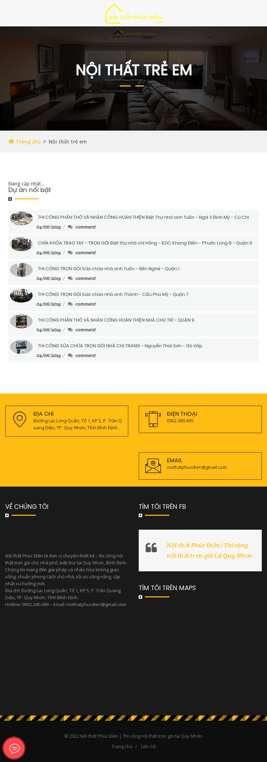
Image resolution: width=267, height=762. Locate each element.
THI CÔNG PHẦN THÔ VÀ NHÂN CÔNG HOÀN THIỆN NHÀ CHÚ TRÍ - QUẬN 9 (116, 320)
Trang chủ (24, 141)
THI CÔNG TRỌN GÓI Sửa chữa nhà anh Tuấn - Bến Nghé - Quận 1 (108, 269)
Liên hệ (148, 746)
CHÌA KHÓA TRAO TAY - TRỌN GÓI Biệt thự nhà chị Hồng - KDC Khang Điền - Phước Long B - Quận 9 (145, 243)
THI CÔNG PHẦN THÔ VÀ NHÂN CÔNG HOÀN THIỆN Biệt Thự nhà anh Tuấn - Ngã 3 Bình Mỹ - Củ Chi (143, 217)
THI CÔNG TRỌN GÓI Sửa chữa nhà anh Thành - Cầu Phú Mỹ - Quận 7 (113, 294)
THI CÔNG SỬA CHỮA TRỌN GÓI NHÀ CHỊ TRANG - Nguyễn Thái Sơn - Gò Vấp (120, 346)
